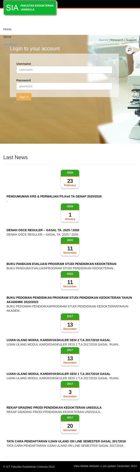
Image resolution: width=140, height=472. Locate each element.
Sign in (24, 97)
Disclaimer (10, 44)
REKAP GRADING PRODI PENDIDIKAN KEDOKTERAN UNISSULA (54, 407)
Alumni (103, 40)
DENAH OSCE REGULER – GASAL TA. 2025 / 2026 (43, 230)
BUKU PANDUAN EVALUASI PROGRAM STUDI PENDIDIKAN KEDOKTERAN (61, 264)
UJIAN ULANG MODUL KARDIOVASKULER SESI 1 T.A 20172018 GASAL (59, 374)
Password (23, 80)
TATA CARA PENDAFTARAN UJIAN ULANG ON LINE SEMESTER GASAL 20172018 (66, 441)
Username (23, 64)
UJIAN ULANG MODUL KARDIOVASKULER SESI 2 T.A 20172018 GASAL (59, 340)
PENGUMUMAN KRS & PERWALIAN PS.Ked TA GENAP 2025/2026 (54, 196)
